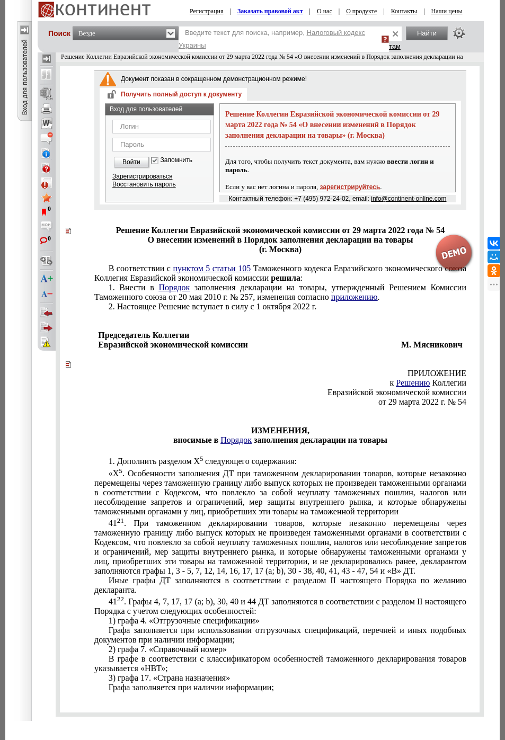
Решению (413, 382)
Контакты (404, 11)
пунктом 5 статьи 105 (212, 268)
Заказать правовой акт (270, 11)
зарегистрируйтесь (350, 187)
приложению (354, 296)
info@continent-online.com (408, 198)
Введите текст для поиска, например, (272, 39)
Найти (427, 33)
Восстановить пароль (144, 184)
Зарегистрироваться (142, 176)
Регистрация (207, 11)
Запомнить (176, 160)
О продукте (361, 11)
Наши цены (447, 11)
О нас (324, 11)
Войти (131, 162)
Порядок (174, 287)
